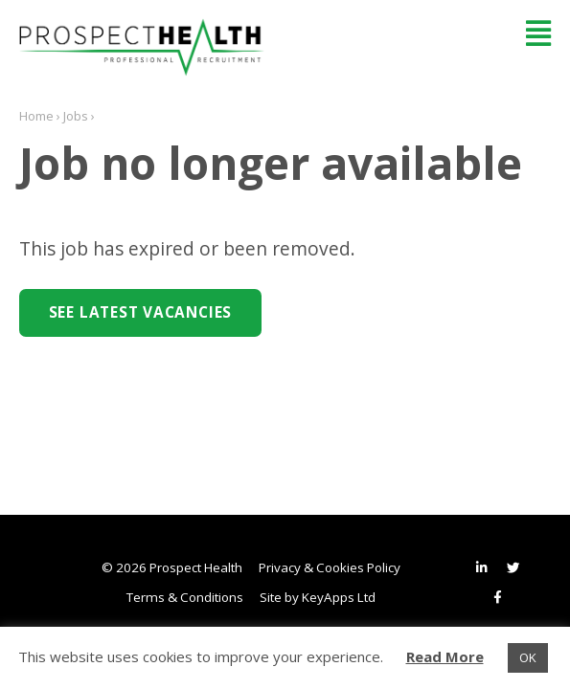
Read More (445, 656)
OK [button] (527, 657)
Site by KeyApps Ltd (318, 597)
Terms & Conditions (184, 597)
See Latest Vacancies (140, 312)
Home (36, 115)
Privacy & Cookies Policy (329, 567)
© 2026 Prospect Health (172, 567)
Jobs (75, 115)
